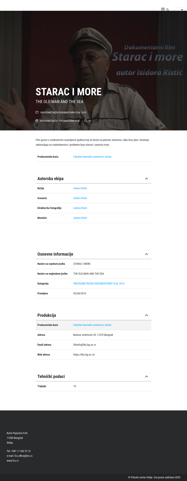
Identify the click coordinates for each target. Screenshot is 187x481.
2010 (83, 112)
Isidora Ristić (80, 188)
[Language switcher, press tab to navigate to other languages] (179, 9)
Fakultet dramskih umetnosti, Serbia (92, 156)
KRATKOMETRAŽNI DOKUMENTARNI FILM (60, 112)
